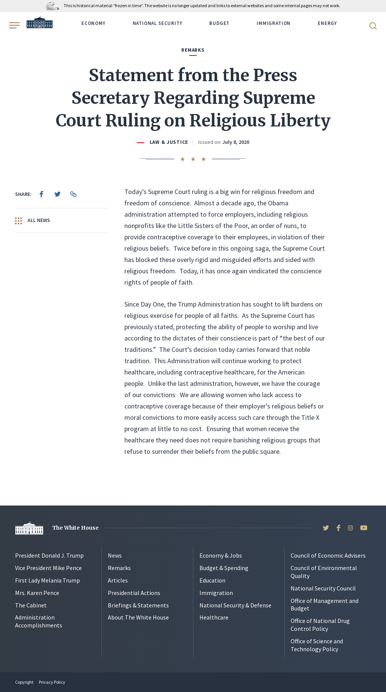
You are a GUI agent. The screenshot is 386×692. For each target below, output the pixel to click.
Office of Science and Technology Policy (317, 645)
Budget (219, 23)
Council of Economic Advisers (328, 555)
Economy (93, 23)
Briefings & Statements (138, 605)
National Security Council (323, 588)
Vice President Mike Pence (48, 568)
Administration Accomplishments (38, 621)
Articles (118, 580)
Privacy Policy (52, 682)
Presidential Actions (134, 592)
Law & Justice (169, 142)
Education (212, 580)
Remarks (119, 568)
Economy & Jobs (220, 555)
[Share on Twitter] (57, 194)
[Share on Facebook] (41, 194)
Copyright (24, 682)
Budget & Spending (223, 568)
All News (32, 220)
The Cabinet (31, 605)
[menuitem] (41, 194)
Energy (327, 23)
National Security (157, 23)
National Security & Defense (235, 605)
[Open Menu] (13, 25)
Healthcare (213, 617)
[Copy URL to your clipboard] (73, 194)
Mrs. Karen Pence (37, 592)
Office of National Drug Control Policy (320, 624)
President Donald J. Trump (49, 555)
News (115, 555)
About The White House (138, 617)
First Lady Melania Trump (47, 580)
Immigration (274, 23)
